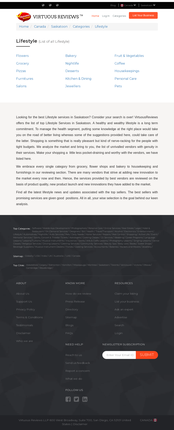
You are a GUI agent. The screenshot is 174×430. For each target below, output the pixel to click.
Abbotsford (32, 265)
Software (36, 228)
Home (95, 15)
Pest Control (118, 234)
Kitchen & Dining (78, 79)
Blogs (69, 325)
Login (119, 333)
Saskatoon (148, 5)
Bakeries (113, 246)
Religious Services (31, 243)
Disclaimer (23, 333)
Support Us (24, 301)
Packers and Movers (130, 246)
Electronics (130, 231)
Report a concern (77, 371)
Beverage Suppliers (23, 246)
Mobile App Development (56, 228)
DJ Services (107, 237)
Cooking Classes (91, 237)
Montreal (92, 265)
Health (90, 231)
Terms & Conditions (29, 317)
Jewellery (147, 246)
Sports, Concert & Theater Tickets (51, 237)
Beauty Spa (110, 243)
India (44, 255)
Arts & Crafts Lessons (97, 240)
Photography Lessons (120, 240)
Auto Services (56, 234)
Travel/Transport (104, 231)
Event (154, 234)
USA (37, 255)
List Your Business (143, 15)
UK (50, 255)
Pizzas (21, 71)
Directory (71, 309)
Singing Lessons (142, 240)
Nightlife (72, 63)
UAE (68, 255)
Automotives (30, 234)
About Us (22, 293)
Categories (119, 15)
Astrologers (75, 237)
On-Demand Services (56, 231)
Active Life (144, 234)
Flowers (22, 56)
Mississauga (79, 265)
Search (119, 325)
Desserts (72, 71)
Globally (29, 255)
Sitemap (71, 317)
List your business (127, 301)
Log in (106, 15)
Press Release (75, 301)
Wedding (119, 237)
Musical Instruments (53, 240)
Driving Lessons (51, 243)
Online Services (112, 228)
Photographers (79, 228)
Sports (81, 240)
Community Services (91, 243)
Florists (69, 246)
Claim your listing (126, 293)
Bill (83, 231)
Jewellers (72, 86)
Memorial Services (22, 237)
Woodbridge (45, 268)
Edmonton (54, 265)
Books (133, 243)
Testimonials (24, 325)
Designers (74, 231)
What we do (73, 378)
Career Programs (134, 237)
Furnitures (24, 79)
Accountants (101, 246)
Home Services (93, 234)
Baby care (123, 243)
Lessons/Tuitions (32, 240)
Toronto (115, 265)
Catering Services (70, 243)
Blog (113, 5)
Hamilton (67, 265)
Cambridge (32, 268)
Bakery (71, 56)
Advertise (121, 317)
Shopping (131, 234)
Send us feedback (77, 363)
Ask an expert (124, 309)
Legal (138, 228)
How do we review (78, 293)
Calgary (43, 265)
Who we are (24, 341)
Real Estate (127, 228)
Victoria (138, 265)
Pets (118, 86)
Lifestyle (17, 234)
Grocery (22, 63)
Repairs (106, 234)
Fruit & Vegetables (129, 56)
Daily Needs (77, 234)
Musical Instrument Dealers (49, 246)
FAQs (69, 333)
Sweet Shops (144, 243)
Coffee (120, 63)
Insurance (71, 240)
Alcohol (118, 231)
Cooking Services (83, 246)
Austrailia (59, 255)
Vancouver (126, 265)
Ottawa (147, 265)
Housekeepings (127, 71)
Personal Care (126, 79)
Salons (21, 86)
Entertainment (145, 231)
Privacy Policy (25, 309)
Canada (76, 255)
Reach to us (73, 355)
